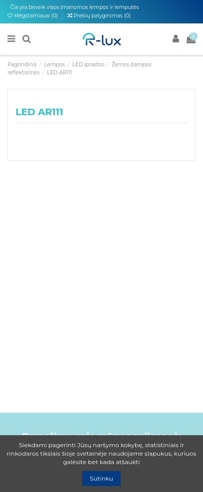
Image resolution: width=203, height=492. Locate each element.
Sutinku (101, 478)
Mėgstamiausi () (33, 15)
